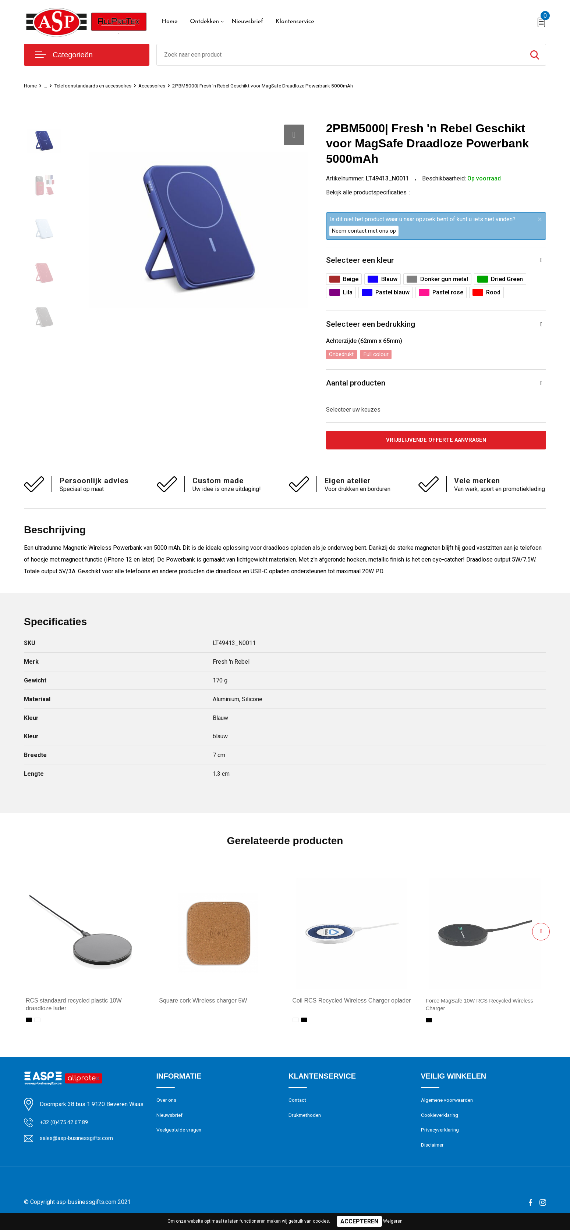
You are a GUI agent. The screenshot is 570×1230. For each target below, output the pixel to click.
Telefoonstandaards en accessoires (100, 85)
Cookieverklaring (441, 1119)
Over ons (167, 1103)
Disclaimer (433, 1151)
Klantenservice (295, 22)
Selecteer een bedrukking (371, 325)
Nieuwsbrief (247, 22)
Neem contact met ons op (364, 230)
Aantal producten (357, 385)
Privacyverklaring (441, 1135)
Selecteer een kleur (360, 260)
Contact (298, 1103)
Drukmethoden (306, 1119)
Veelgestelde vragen (180, 1135)
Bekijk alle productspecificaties (368, 192)
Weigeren (393, 1221)
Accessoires (166, 85)
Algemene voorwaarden (449, 1103)
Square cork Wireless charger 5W (203, 1003)
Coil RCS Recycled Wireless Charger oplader (352, 1003)
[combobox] (340, 54)
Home (170, 22)
